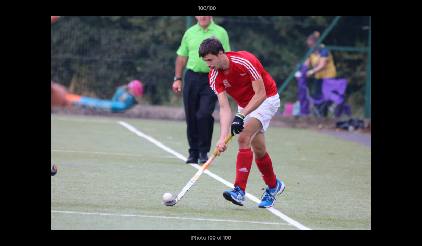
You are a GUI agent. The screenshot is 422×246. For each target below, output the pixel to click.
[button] (393, 10)
